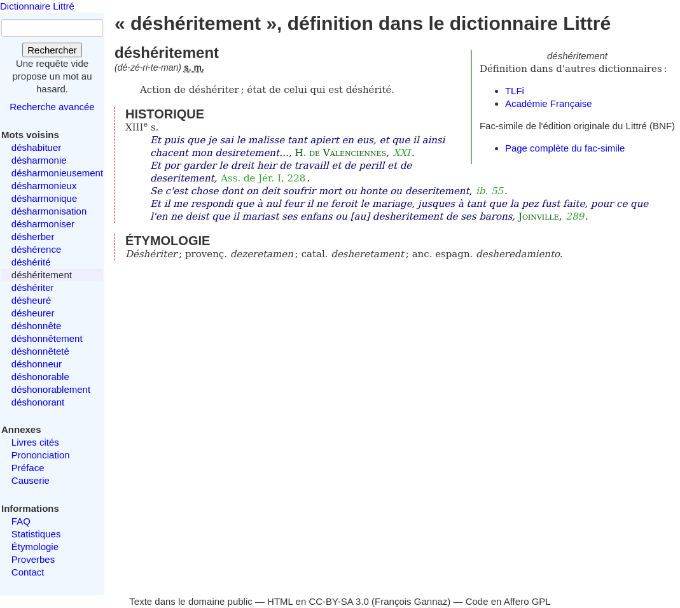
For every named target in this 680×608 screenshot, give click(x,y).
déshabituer (36, 147)
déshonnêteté (40, 351)
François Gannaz (411, 601)
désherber (33, 236)
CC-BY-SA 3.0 (339, 601)
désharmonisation (49, 211)
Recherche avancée (52, 106)
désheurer (33, 313)
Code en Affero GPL (508, 601)
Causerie (30, 480)
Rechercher (52, 50)
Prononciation (40, 454)
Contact (28, 572)
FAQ (21, 521)
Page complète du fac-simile (565, 148)
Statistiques (36, 533)
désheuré (31, 300)
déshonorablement (50, 389)
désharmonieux (44, 185)
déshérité (31, 262)
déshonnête (36, 325)
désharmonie (39, 160)
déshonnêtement (47, 338)
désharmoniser (42, 223)
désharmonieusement (57, 172)
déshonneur (36, 363)
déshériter (32, 287)
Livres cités (35, 442)
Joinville (538, 216)
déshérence (36, 249)
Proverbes (33, 559)
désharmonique (44, 198)
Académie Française (548, 103)
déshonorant (37, 402)
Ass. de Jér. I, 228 (263, 178)
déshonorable (40, 376)
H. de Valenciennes (341, 153)
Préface (28, 467)
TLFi (514, 90)
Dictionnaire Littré (37, 6)
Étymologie (35, 546)
